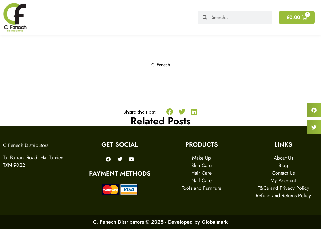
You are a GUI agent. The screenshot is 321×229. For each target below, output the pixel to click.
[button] (169, 112)
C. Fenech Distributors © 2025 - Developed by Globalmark (160, 222)
